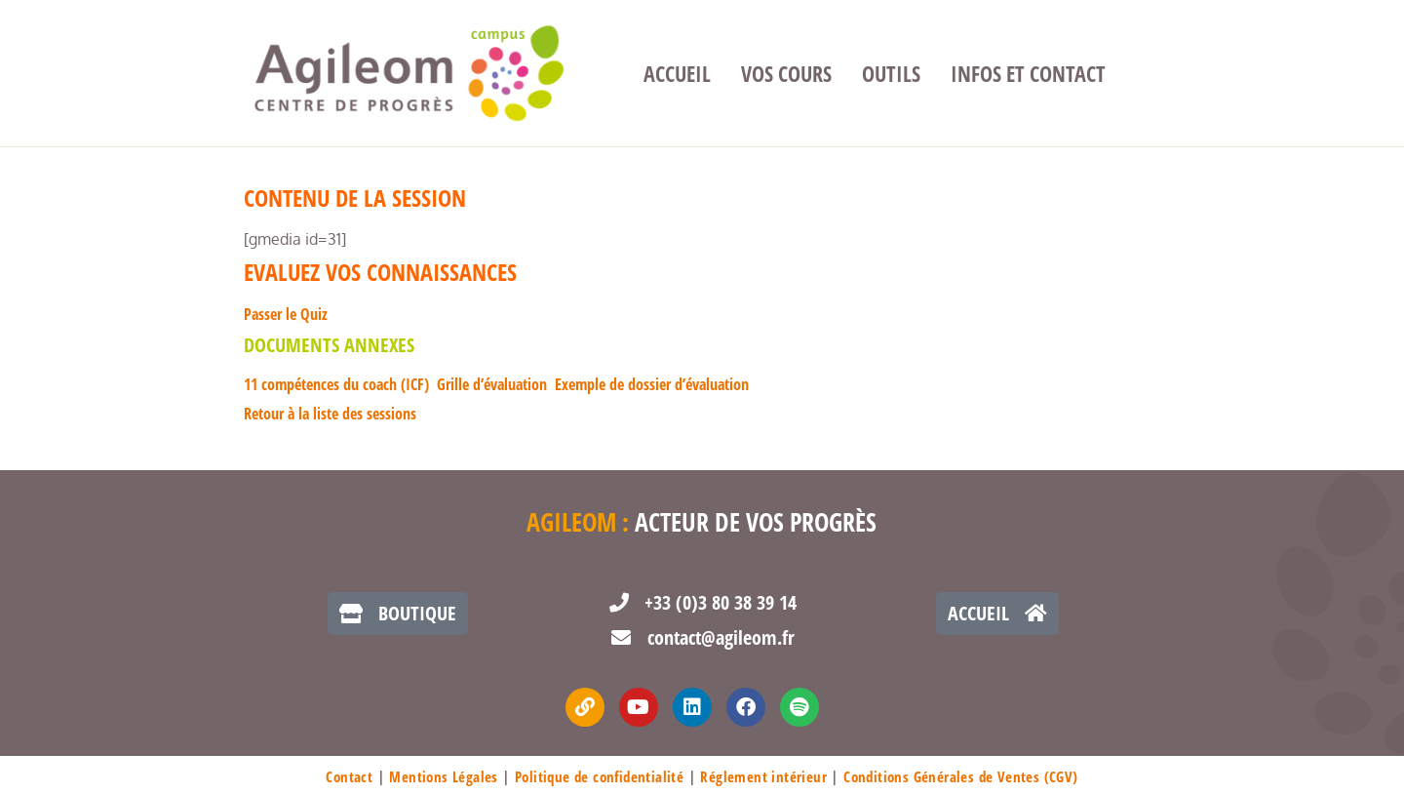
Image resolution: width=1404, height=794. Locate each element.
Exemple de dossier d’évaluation (652, 384)
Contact (349, 776)
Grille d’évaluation (492, 384)
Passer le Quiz (286, 314)
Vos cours (786, 73)
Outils (891, 73)
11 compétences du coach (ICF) (336, 384)
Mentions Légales (443, 776)
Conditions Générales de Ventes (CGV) (960, 776)
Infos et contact (1028, 73)
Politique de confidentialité (599, 776)
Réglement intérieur (763, 776)
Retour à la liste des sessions (330, 413)
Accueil (677, 73)
